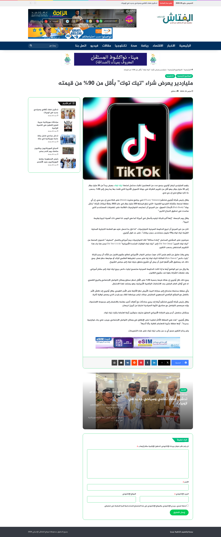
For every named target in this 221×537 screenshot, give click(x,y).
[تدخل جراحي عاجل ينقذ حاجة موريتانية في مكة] (68, 139)
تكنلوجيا (121, 45)
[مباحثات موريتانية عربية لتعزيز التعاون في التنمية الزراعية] (68, 126)
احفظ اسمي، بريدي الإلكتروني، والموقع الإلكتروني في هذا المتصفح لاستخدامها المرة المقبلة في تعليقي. (145, 506)
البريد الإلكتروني (181, 494)
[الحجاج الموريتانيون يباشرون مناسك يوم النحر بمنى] (68, 150)
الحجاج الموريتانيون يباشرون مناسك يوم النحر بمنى (46, 150)
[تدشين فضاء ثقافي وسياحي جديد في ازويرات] (68, 113)
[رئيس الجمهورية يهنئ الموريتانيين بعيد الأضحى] (68, 163)
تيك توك (118, 185)
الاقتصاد (158, 45)
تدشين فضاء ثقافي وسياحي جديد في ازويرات (139, 3)
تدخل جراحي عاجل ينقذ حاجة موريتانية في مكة (47, 137)
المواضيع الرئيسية (175, 69)
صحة (134, 45)
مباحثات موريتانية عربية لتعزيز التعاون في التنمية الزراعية (47, 125)
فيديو (94, 45)
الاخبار (171, 45)
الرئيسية (185, 45)
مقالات (106, 45)
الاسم (186, 482)
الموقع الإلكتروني (129, 494)
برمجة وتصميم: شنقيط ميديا (181, 531)
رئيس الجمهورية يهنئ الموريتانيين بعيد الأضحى (47, 160)
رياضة (145, 45)
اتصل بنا (80, 45)
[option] (138, 401)
